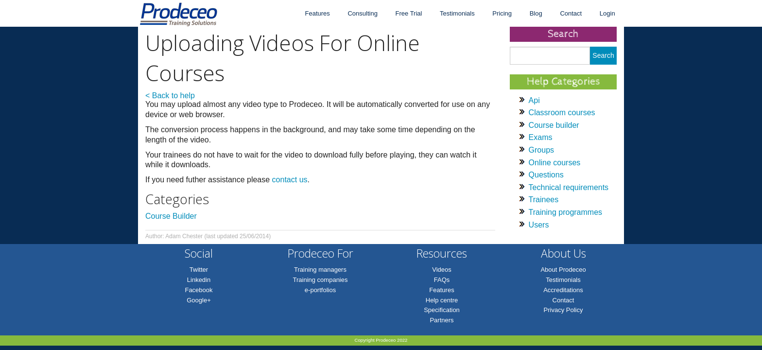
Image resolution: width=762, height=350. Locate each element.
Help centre (442, 300)
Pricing (502, 13)
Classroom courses (562, 112)
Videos (441, 269)
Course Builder (171, 216)
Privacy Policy (563, 310)
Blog (536, 13)
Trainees (544, 199)
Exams (541, 137)
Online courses (555, 162)
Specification (442, 310)
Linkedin (198, 279)
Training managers (320, 269)
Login (607, 13)
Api (534, 100)
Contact (571, 13)
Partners (441, 320)
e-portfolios (320, 290)
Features (317, 13)
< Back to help (170, 95)
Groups (541, 150)
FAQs (442, 279)
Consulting (362, 13)
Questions (546, 175)
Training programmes (565, 212)
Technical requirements (569, 187)
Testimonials (457, 13)
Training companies (320, 279)
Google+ (199, 300)
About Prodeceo (563, 269)
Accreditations (563, 290)
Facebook (198, 290)
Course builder (554, 125)
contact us (290, 179)
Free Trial (409, 13)
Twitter (199, 269)
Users (539, 225)
